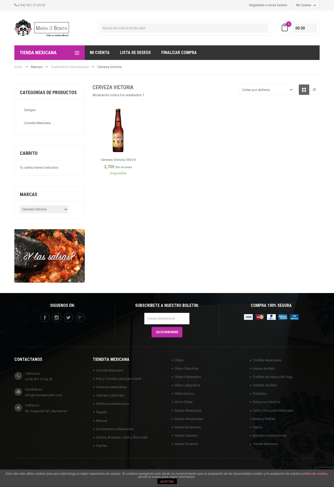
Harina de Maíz (264, 368)
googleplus (80, 317)
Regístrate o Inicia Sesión (268, 5)
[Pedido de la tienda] (267, 89)
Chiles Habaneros (187, 377)
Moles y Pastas (264, 419)
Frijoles (101, 446)
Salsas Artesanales (188, 419)
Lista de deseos (135, 52)
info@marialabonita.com (43, 395)
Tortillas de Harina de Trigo (273, 377)
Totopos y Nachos (266, 402)
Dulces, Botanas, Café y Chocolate (122, 437)
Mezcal (101, 421)
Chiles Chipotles (186, 368)
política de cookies (314, 474)
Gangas (29, 110)
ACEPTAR (167, 481)
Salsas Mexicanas (187, 410)
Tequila (101, 412)
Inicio (18, 67)
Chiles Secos (184, 393)
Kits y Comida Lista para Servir (118, 379)
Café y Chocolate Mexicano (273, 410)
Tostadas (260, 393)
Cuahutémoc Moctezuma (70, 67)
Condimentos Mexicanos (115, 429)
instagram (57, 317)
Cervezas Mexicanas (111, 387)
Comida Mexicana (37, 123)
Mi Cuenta (305, 5)
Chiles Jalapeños (187, 385)
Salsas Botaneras (187, 427)
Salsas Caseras (186, 435)
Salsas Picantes (186, 444)
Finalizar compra (179, 52)
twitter (68, 317)
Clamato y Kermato (110, 395)
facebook (45, 317)
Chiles (178, 360)
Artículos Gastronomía (270, 435)
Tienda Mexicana (265, 444)
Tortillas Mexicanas (267, 360)
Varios (257, 427)
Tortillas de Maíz (265, 385)
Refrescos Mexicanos (112, 404)
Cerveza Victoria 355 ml (118, 160)
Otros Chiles (183, 402)
